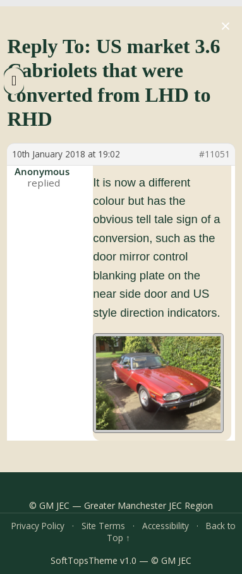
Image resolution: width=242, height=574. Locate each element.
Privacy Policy (37, 526)
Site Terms (103, 526)
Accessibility (165, 526)
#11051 (214, 154)
